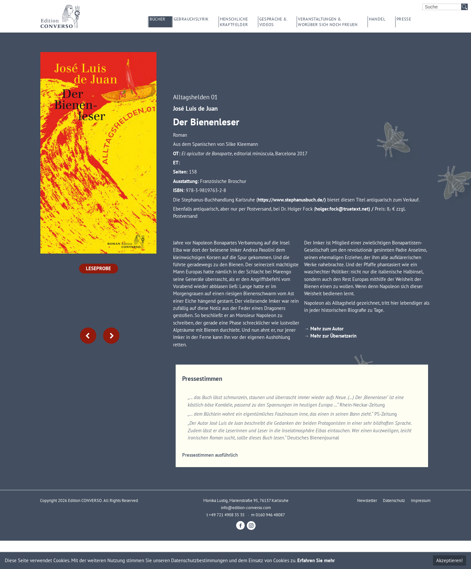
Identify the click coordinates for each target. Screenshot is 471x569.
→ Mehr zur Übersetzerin (330, 336)
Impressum (421, 500)
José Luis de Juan (195, 108)
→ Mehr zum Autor (324, 329)
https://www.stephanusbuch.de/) (292, 200)
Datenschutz (394, 500)
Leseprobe (98, 268)
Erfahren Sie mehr (316, 560)
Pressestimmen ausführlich (210, 455)
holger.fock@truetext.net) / (345, 209)
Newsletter (367, 500)
